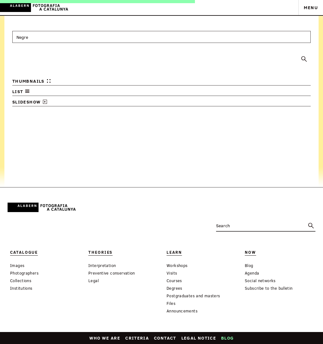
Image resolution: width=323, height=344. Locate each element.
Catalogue (24, 252)
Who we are (104, 338)
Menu (311, 7)
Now (250, 252)
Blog (227, 338)
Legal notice (198, 338)
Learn (174, 252)
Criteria (137, 338)
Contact (165, 338)
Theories (100, 252)
